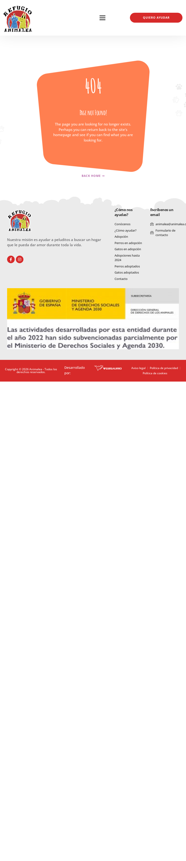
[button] (102, 18)
